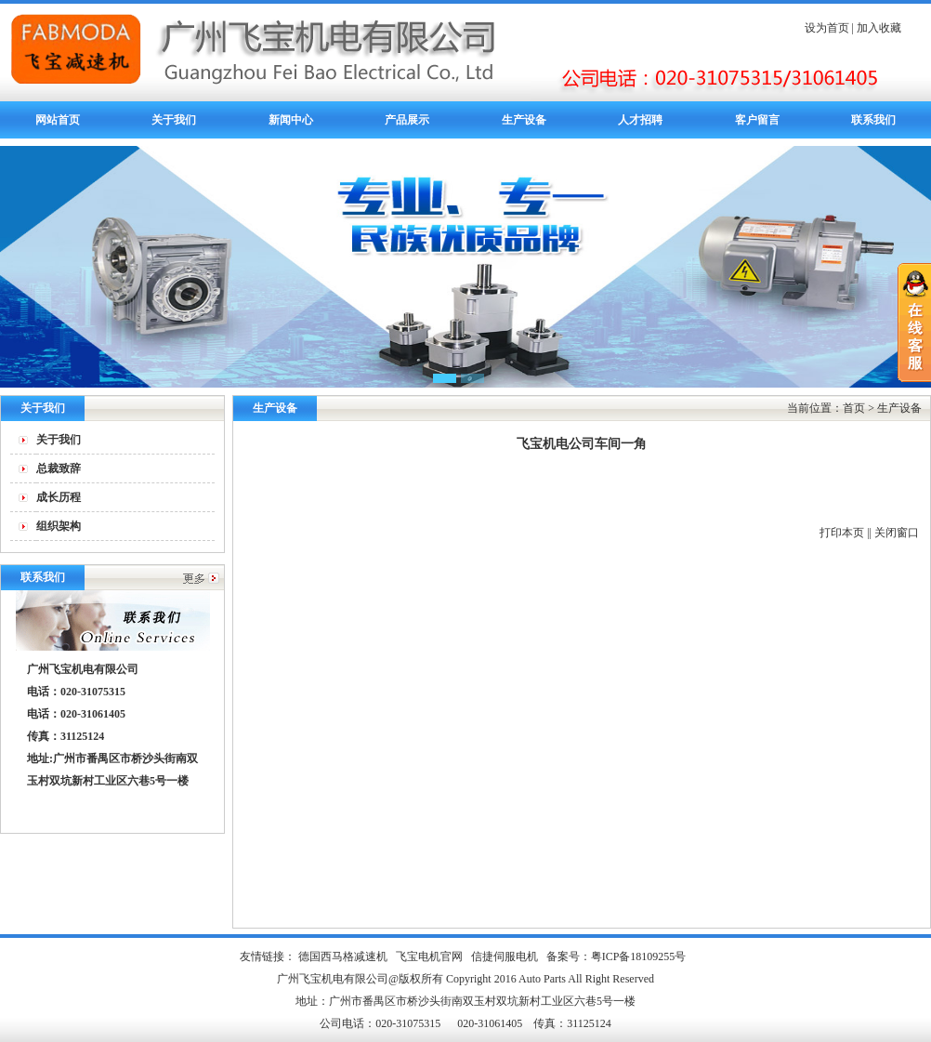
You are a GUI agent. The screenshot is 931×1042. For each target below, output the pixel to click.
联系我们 (873, 119)
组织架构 (58, 526)
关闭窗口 (896, 532)
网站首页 (57, 119)
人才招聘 (640, 119)
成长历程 (58, 497)
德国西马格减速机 (342, 956)
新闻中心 (291, 119)
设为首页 (827, 27)
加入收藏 (879, 27)
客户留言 (757, 119)
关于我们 (173, 119)
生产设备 (524, 119)
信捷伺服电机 (504, 956)
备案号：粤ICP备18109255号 (616, 956)
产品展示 (407, 119)
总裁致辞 (58, 468)
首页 (854, 408)
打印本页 (842, 532)
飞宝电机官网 (429, 956)
